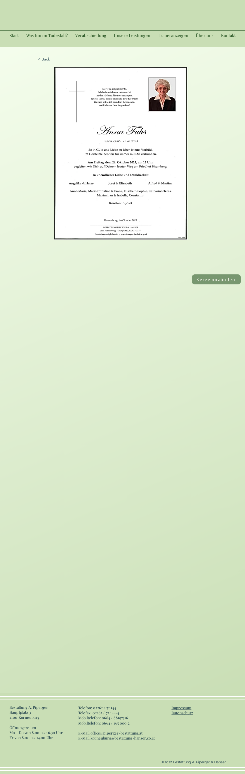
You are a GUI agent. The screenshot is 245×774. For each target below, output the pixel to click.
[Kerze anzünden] (216, 279)
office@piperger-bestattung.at (116, 733)
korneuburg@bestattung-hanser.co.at (122, 738)
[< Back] (54, 59)
